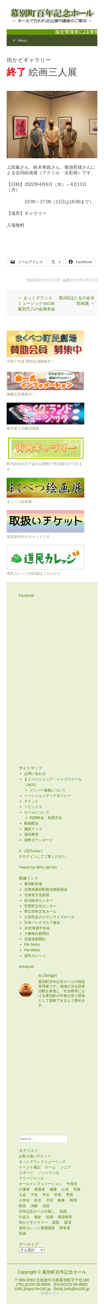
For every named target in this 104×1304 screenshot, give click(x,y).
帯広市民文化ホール (40, 911)
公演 (65, 1189)
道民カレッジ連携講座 (37, 1228)
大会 (22, 1195)
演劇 (34, 1206)
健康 (53, 1189)
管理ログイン (52, 1293)
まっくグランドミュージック (42, 1162)
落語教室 (31, 834)
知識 (63, 1211)
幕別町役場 (33, 884)
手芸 (49, 1200)
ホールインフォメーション (40, 1184)
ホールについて (36, 812)
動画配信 (31, 823)
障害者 (64, 1228)
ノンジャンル (48, 1173)
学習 (57, 1195)
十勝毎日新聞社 (36, 933)
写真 (76, 1189)
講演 (67, 1222)
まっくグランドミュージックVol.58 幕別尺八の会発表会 (36, 303)
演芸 (46, 1206)
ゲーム (50, 1167)
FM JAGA (32, 945)
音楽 (22, 1233)
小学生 (24, 1200)
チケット (31, 801)
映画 (22, 1206)
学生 (46, 1195)
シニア (65, 1167)
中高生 (72, 1184)
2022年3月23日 (47, 280)
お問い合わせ (35, 774)
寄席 (69, 1195)
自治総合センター (38, 900)
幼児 (37, 1200)
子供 (34, 1195)
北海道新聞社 (35, 939)
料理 (73, 1200)
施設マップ (33, 829)
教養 (61, 1200)
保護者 (39, 1189)
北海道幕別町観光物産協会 (45, 889)
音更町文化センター (40, 906)
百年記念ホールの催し (37, 1211)
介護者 (24, 1189)
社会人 (24, 1217)
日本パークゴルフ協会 (42, 922)
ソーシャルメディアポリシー (47, 796)
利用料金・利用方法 (46, 818)
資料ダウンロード (38, 840)
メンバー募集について (48, 790)
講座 (55, 1222)
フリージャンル (31, 1178)
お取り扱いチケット (35, 1156)
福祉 (37, 1217)
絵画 (49, 1217)
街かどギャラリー (33, 1222)
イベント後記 (29, 1167)
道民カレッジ (35, 956)
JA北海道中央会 (37, 928)
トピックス (33, 807)
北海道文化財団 (36, 895)
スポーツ (26, 1173)
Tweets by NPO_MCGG (38, 867)
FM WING (32, 950)
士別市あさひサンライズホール (49, 917)
